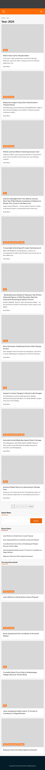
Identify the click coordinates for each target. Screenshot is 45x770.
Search (36, 521)
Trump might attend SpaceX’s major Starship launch (22, 248)
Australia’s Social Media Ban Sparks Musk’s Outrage (22, 440)
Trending (11, 97)
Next (31, 506)
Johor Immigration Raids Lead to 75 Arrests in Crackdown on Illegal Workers (22, 551)
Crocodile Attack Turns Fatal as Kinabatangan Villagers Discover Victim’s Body (20, 545)
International (12, 242)
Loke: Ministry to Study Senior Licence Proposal (18, 536)
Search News (6, 513)
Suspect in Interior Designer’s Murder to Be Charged (22, 393)
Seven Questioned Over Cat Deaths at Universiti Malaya (21, 540)
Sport (5, 50)
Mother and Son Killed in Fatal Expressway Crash (21, 152)
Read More (6, 66)
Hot (5, 97)
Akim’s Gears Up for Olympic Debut (16, 56)
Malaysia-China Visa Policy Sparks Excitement (18, 556)
